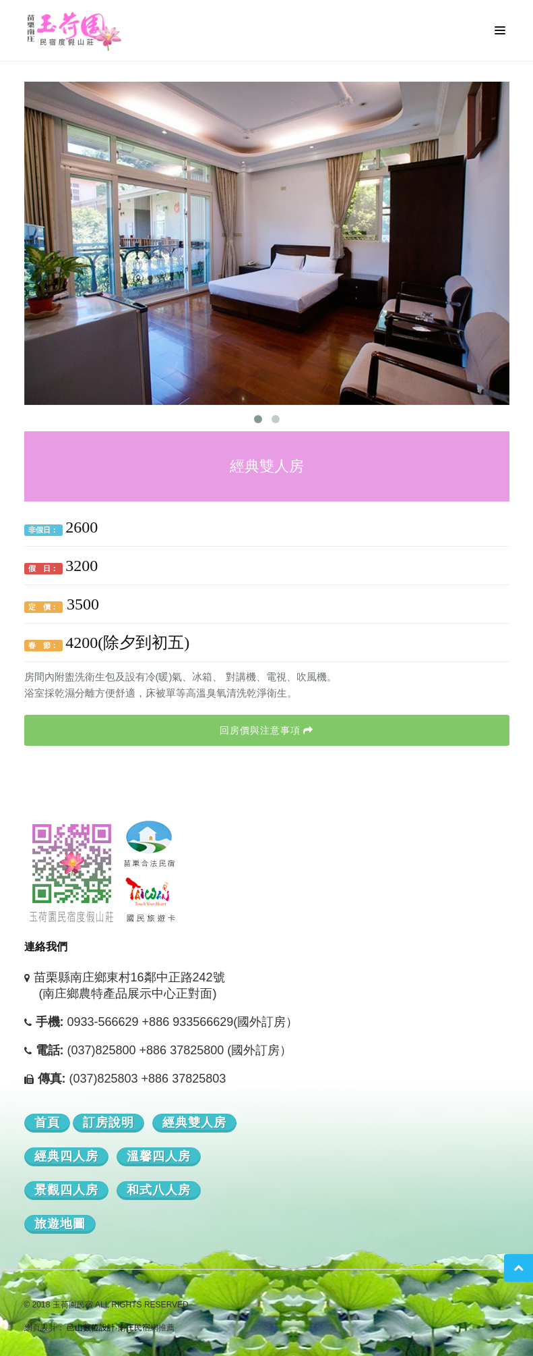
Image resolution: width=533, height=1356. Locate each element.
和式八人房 (159, 1190)
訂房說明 (108, 1122)
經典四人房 (66, 1156)
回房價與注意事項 (267, 730)
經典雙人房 (194, 1122)
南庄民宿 (134, 1327)
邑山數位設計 (91, 1327)
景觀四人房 (66, 1190)
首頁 (47, 1122)
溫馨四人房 (159, 1156)
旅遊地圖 (60, 1223)
